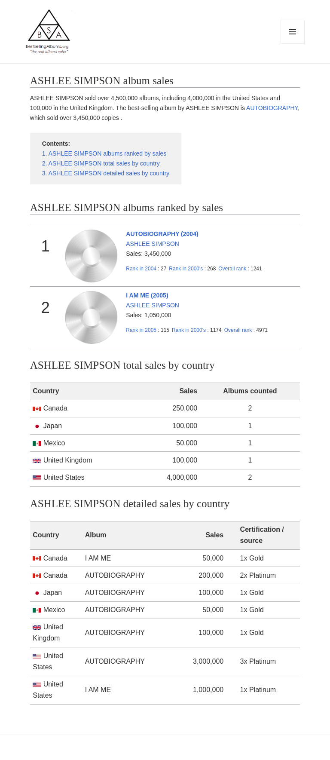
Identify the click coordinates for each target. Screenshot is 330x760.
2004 (141, 269)
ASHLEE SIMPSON (152, 243)
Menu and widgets (293, 43)
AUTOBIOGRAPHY (272, 107)
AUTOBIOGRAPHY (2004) (162, 233)
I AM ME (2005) (147, 295)
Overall (232, 269)
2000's (186, 269)
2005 (141, 330)
